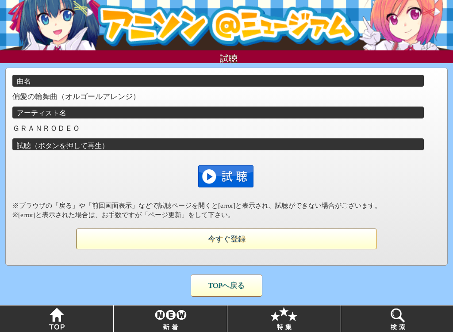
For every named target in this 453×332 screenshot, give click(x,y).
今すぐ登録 (227, 239)
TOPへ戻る (226, 285)
